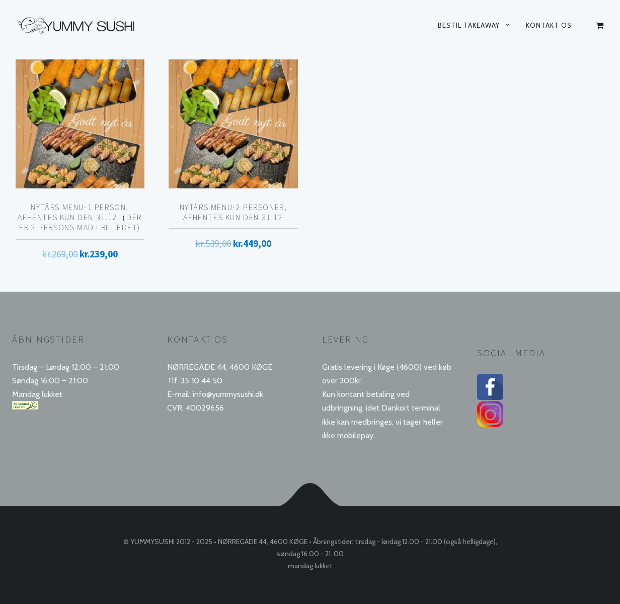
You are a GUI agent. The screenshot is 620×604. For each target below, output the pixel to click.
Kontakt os (549, 25)
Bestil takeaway (469, 25)
